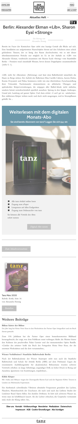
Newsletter (43, 406)
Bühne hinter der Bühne (13, 326)
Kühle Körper (8, 377)
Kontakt (18, 406)
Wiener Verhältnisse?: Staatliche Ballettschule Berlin (26, 354)
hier (62, 122)
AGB (28, 409)
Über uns (10, 406)
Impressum (20, 409)
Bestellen (9, 308)
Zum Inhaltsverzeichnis (16, 249)
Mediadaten (54, 406)
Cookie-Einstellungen (41, 409)
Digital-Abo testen (39, 227)
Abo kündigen (58, 409)
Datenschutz (66, 406)
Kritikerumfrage (30, 406)
